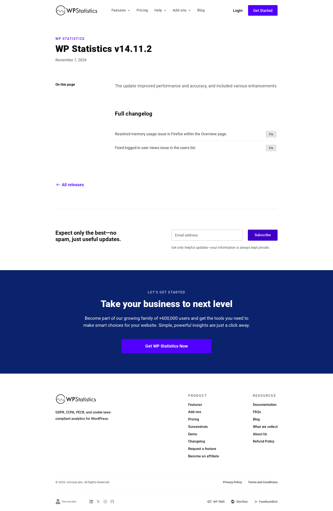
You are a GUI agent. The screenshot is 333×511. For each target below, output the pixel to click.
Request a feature (202, 449)
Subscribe (263, 235)
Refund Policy (264, 441)
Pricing (142, 10)
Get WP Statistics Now (166, 346)
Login (238, 10)
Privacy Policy (232, 482)
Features (118, 10)
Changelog (196, 441)
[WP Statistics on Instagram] (105, 501)
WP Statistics (70, 39)
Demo (192, 434)
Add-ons (179, 10)
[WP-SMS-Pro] (215, 501)
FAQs (257, 412)
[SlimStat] (239, 502)
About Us (260, 434)
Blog (201, 10)
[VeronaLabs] (66, 501)
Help (158, 10)
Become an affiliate (203, 456)
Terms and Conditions (263, 482)
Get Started (262, 10)
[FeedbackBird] (266, 502)
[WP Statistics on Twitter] (98, 501)
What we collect (265, 427)
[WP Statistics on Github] (112, 501)
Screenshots (198, 427)
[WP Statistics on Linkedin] (91, 501)
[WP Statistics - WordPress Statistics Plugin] (76, 10)
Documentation (265, 405)
